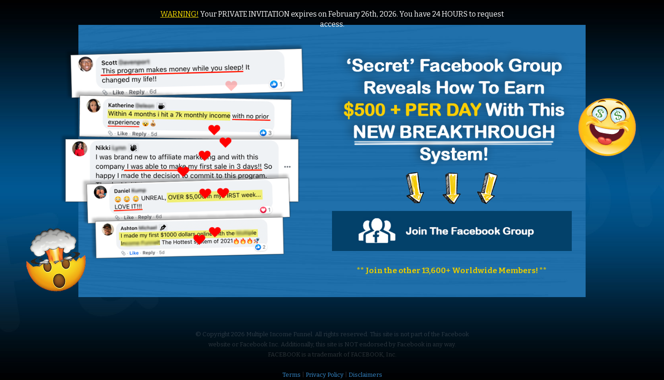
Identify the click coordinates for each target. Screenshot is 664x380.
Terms (291, 374)
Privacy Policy (325, 374)
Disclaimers (365, 374)
